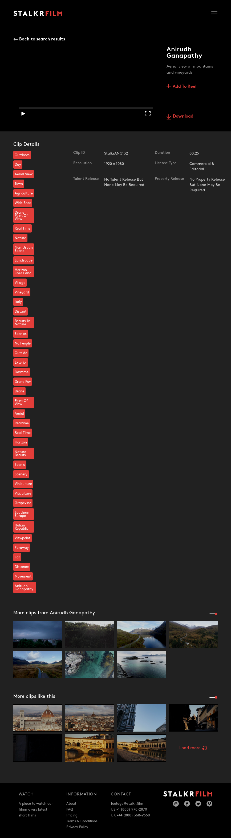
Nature (20, 238)
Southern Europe (22, 514)
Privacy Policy (77, 827)
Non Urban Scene (24, 249)
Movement (23, 576)
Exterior (21, 362)
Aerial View (24, 174)
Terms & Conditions (82, 821)
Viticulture (23, 493)
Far (17, 557)
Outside (21, 353)
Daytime (22, 372)
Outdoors (22, 155)
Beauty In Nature (22, 323)
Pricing (72, 815)
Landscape (24, 260)
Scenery (21, 474)
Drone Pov (23, 381)
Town (19, 183)
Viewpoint (22, 538)
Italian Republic (22, 527)
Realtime (22, 423)
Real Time (22, 228)
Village (20, 282)
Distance (22, 567)
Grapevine (23, 503)
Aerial (19, 413)
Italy (18, 302)
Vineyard (22, 292)
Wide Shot (23, 203)
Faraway (22, 547)
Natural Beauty (21, 453)
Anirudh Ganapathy (24, 587)
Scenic (20, 464)
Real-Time (23, 432)
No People (23, 343)
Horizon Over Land (23, 271)
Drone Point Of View (21, 216)
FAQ (69, 809)
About (71, 803)
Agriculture (24, 193)
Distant (20, 311)
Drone (19, 391)
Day (18, 164)
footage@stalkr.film (127, 803)
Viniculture (23, 484)
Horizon (21, 442)
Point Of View (21, 402)
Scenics (21, 333)
